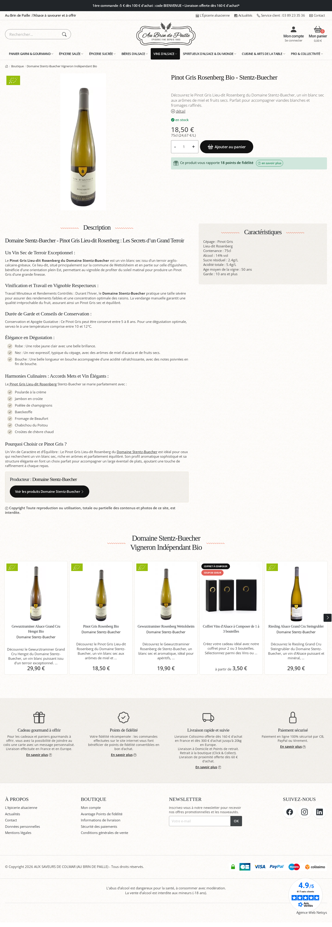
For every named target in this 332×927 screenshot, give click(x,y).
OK (236, 821)
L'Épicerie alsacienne (213, 15)
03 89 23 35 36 (281, 15)
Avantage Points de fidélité (101, 814)
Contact (317, 15)
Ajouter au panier (227, 146)
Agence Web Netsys (311, 912)
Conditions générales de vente (104, 833)
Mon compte (91, 807)
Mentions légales (18, 833)
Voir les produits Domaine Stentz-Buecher (49, 491)
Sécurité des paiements (99, 826)
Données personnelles (22, 826)
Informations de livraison (100, 820)
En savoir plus (39, 755)
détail (178, 111)
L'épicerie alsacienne (21, 807)
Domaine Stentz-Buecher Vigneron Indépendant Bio (62, 66)
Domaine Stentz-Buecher (137, 452)
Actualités (243, 15)
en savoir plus (269, 163)
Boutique (17, 66)
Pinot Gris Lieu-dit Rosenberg (33, 384)
